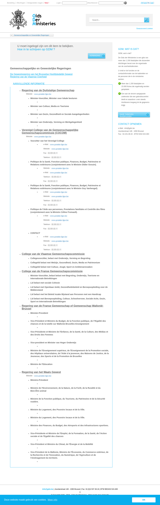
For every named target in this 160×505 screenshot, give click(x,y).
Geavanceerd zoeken (144, 29)
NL (149, 3)
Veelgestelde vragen (35, 3)
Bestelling (11, 3)
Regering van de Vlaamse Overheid (28, 77)
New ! (47, 3)
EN (145, 3)
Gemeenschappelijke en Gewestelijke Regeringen (31, 35)
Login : (59, 3)
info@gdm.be (47, 489)
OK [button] (143, 500)
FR (142, 3)
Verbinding (95, 56)
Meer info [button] (52, 500)
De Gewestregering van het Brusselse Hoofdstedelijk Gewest (41, 74)
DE (152, 3)
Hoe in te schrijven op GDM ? (36, 49)
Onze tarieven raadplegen (126, 115)
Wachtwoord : (93, 3)
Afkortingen (20, 3)
